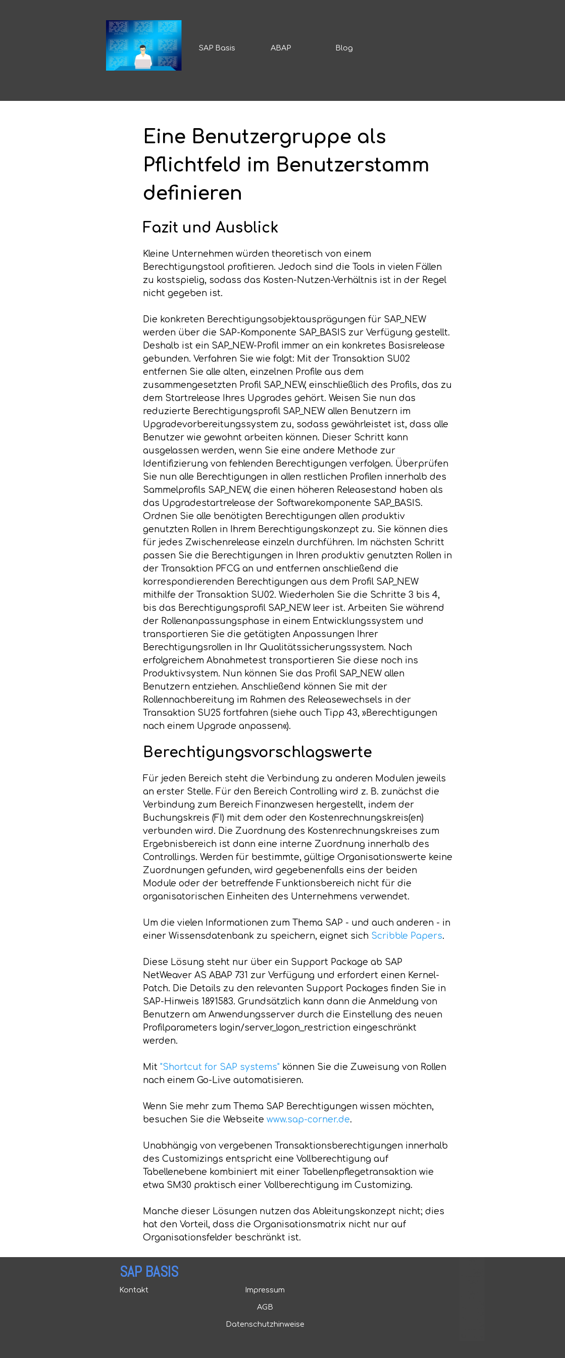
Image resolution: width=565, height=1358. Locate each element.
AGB (265, 1307)
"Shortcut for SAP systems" (220, 1067)
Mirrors (472, 1337)
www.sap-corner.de (308, 1119)
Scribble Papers (406, 936)
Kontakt (133, 1290)
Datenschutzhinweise (265, 1324)
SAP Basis (217, 48)
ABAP (281, 48)
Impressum (265, 1290)
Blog (344, 48)
